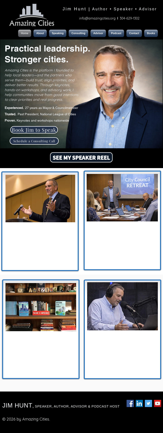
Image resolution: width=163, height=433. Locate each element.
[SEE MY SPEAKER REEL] (81, 157)
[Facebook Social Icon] (130, 403)
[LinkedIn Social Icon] (139, 403)
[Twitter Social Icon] (148, 403)
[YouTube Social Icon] (157, 403)
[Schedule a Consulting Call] (34, 141)
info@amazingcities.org (97, 18)
